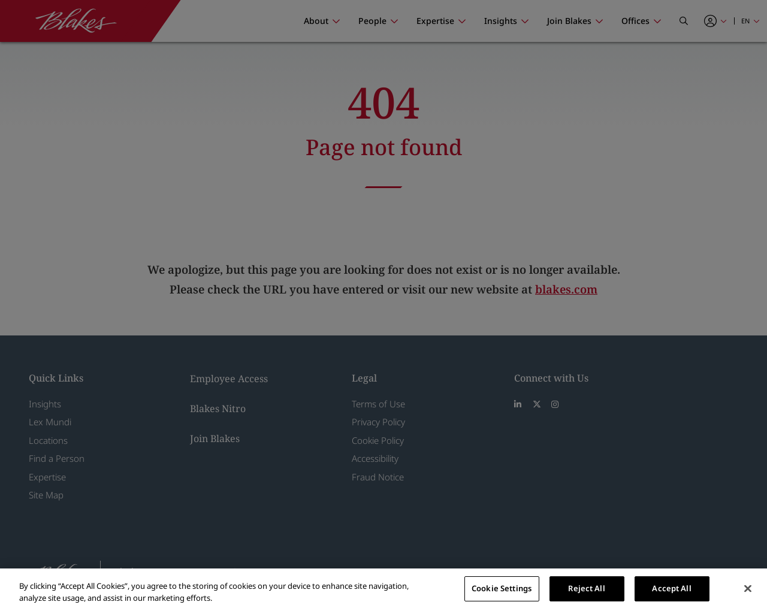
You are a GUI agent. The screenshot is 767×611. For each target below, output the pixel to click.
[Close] (748, 588)
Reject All (586, 588)
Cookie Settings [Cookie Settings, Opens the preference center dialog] (502, 588)
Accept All (671, 588)
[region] (383, 589)
